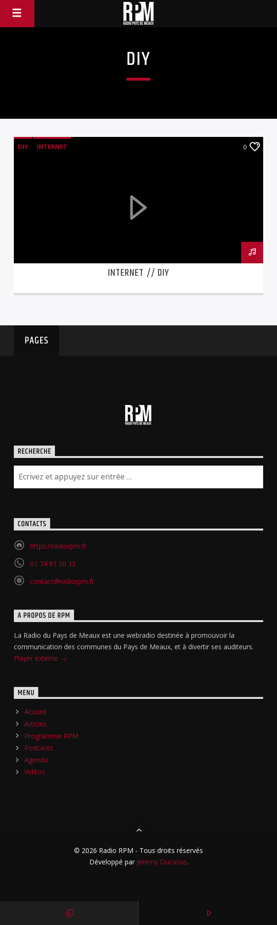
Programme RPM (51, 735)
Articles (35, 723)
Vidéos (34, 771)
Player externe (40, 659)
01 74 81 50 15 (53, 563)
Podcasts (38, 747)
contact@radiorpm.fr (62, 581)
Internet (52, 146)
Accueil (35, 711)
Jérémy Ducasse (161, 861)
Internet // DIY (138, 273)
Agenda (36, 759)
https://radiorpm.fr (58, 546)
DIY (23, 146)
